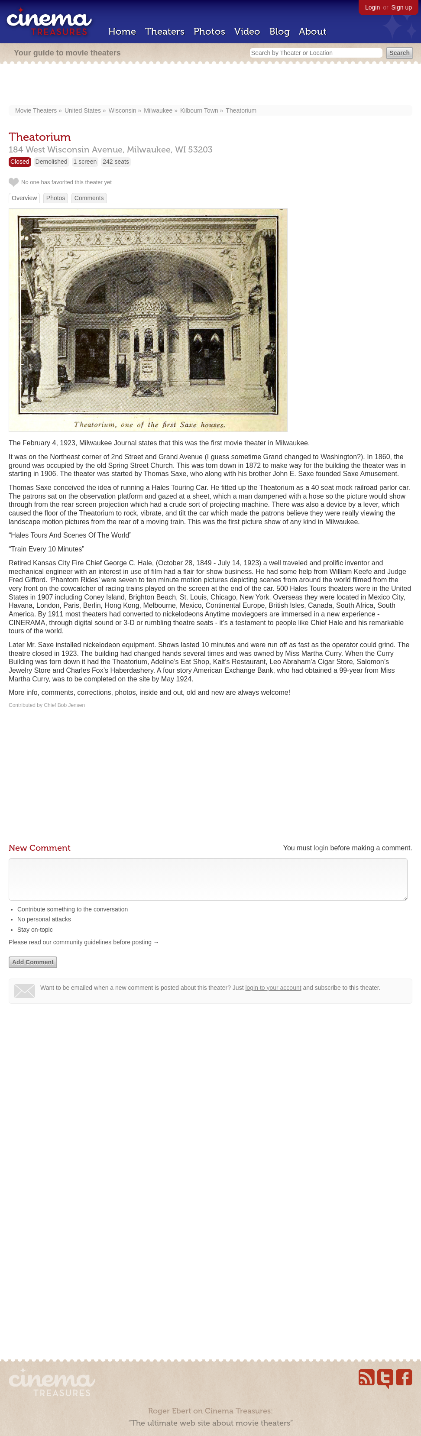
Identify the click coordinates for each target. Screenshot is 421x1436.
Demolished (52, 161)
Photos (209, 31)
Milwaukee (158, 110)
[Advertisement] (211, 85)
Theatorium (241, 110)
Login (372, 7)
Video (247, 31)
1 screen (85, 161)
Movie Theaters (36, 110)
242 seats (116, 161)
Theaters (165, 31)
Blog (279, 31)
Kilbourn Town (199, 110)
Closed (19, 161)
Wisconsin (122, 110)
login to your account (273, 996)
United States (83, 110)
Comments (89, 197)
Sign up (402, 7)
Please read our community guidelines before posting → (84, 950)
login (321, 848)
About (313, 31)
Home (122, 31)
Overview (24, 197)
